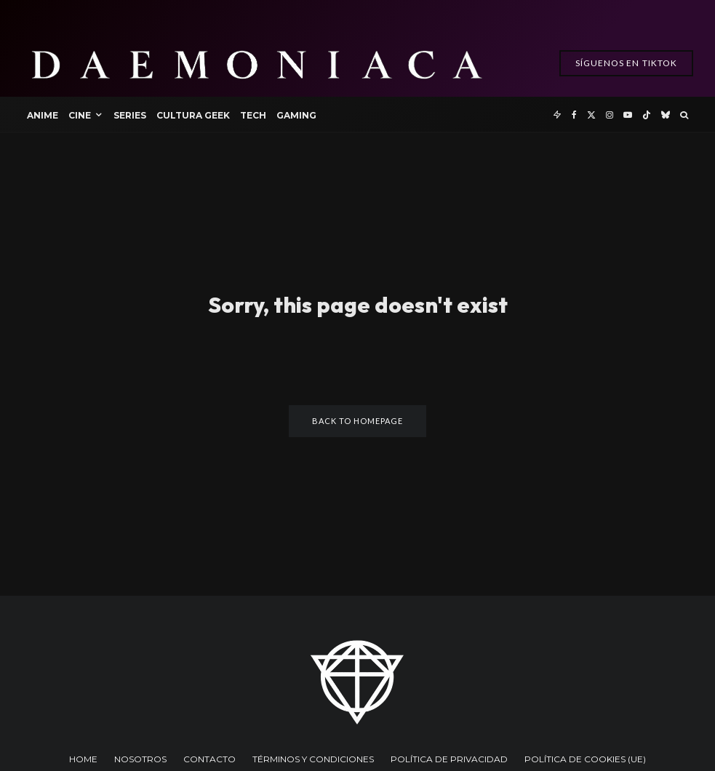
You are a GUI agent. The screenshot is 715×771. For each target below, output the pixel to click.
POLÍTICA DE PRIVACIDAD (449, 759)
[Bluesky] (665, 114)
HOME (83, 759)
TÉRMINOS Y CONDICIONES (313, 759)
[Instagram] (609, 114)
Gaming (296, 115)
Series (129, 115)
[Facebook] (574, 114)
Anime (42, 115)
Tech (253, 115)
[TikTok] (646, 114)
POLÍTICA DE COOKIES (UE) (585, 759)
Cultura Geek (193, 115)
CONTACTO (209, 759)
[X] (591, 114)
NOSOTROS (140, 759)
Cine (79, 115)
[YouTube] (627, 114)
